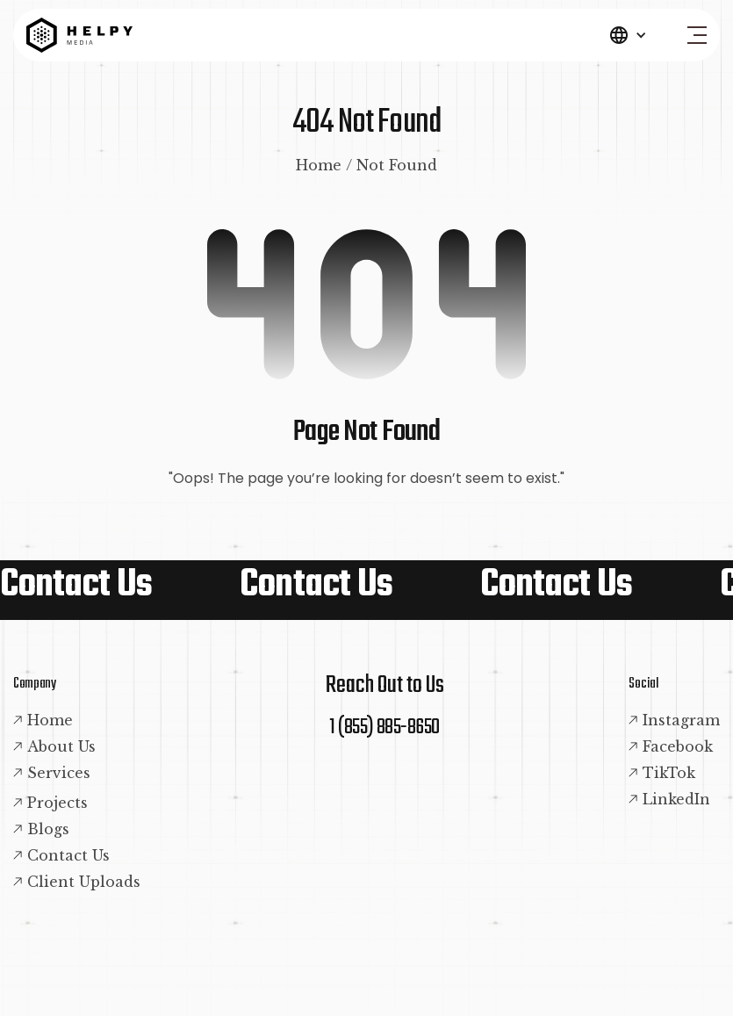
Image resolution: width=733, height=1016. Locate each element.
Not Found (396, 165)
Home (318, 165)
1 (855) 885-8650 (384, 727)
